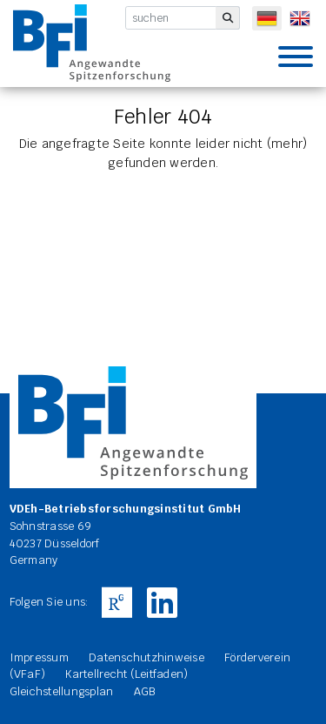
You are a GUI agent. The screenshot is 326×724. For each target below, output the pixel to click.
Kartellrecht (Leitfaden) (126, 674)
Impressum (39, 657)
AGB (145, 691)
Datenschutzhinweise (146, 657)
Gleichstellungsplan (62, 691)
